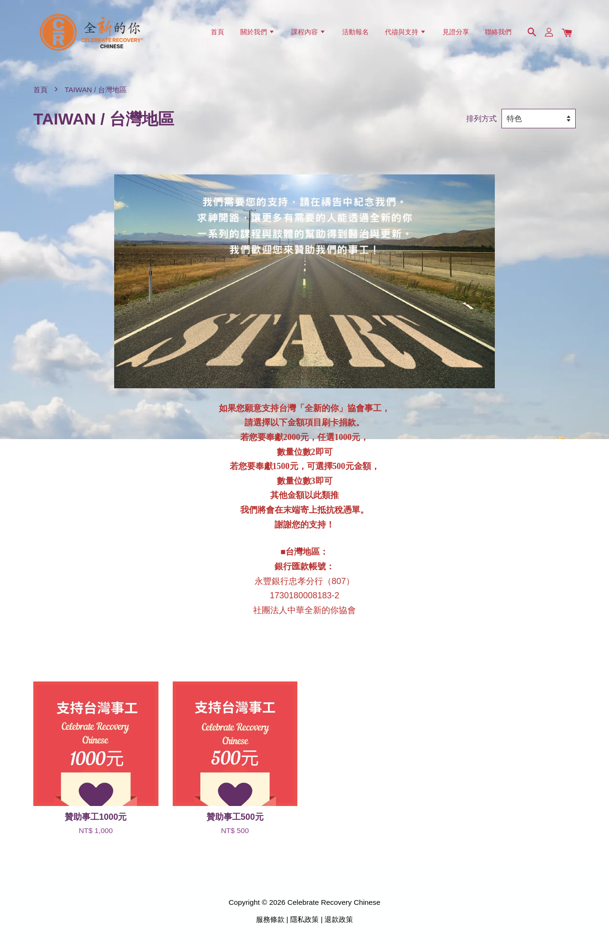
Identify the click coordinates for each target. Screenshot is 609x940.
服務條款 (270, 919)
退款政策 (338, 919)
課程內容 (308, 32)
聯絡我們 (498, 32)
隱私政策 (304, 919)
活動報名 (355, 32)
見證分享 (455, 32)
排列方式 (481, 118)
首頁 (217, 32)
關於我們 (257, 32)
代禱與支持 (405, 32)
